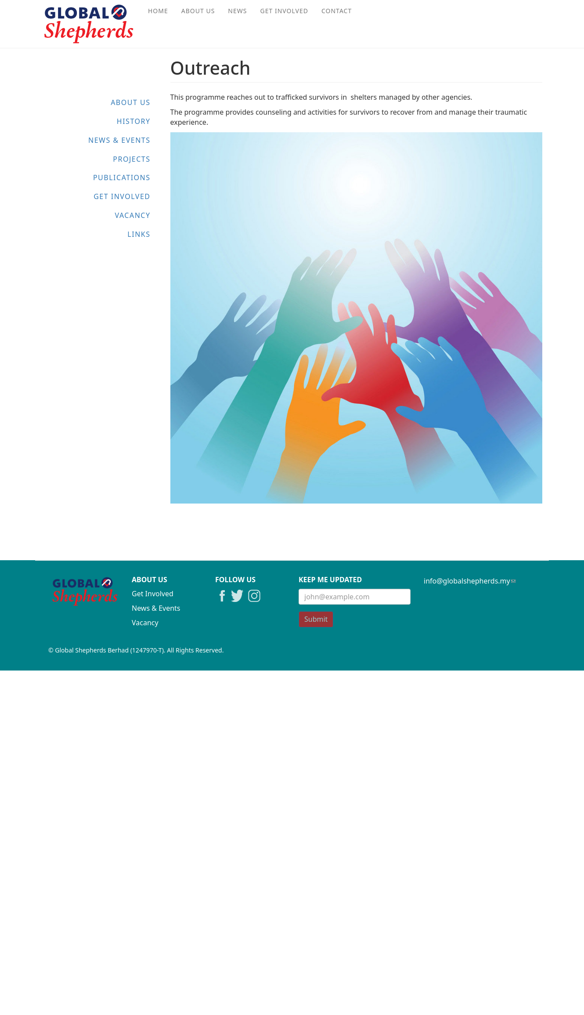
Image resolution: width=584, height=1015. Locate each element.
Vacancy (132, 215)
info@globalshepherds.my (470, 581)
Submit (316, 619)
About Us (198, 11)
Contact (336, 11)
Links (138, 234)
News (237, 11)
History (134, 121)
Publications (122, 177)
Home (158, 11)
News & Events (119, 140)
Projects (131, 159)
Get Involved (284, 11)
